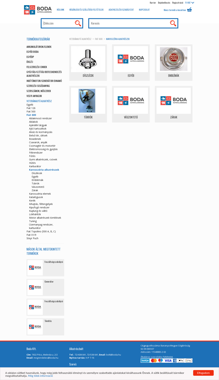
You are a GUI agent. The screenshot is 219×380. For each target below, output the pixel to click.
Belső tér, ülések (38, 135)
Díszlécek (37, 173)
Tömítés (48, 321)
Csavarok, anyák (38, 142)
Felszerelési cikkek (37, 67)
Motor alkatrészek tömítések (45, 217)
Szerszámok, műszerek (39, 91)
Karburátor (35, 166)
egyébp (30, 57)
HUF (189, 2)
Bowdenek (35, 138)
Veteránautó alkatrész (80, 39)
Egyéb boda (32, 51)
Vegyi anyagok (34, 96)
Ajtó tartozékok (37, 128)
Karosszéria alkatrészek (118, 39)
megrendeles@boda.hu (46, 357)
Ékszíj (30, 62)
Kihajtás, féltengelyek (41, 204)
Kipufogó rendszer (39, 207)
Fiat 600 (98, 39)
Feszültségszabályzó (53, 261)
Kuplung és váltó (38, 210)
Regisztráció (177, 2)
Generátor (49, 281)
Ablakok (33, 121)
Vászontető (38, 186)
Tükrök (35, 183)
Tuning (33, 221)
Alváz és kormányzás (40, 132)
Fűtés (32, 156)
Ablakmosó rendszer (40, 118)
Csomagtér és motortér (42, 145)
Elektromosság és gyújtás (43, 149)
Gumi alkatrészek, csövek (43, 159)
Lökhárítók (35, 214)
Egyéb (30, 104)
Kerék (32, 200)
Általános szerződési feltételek (157, 356)
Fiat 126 (31, 108)
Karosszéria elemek (40, 193)
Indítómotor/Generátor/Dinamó (44, 81)
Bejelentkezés (164, 2)
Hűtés (32, 162)
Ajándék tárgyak (38, 125)
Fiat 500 (31, 111)
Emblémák (37, 180)
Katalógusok (36, 197)
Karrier (153, 2)
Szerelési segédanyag (38, 86)
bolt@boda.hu (113, 354)
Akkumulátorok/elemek (39, 46)
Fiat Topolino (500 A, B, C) (41, 231)
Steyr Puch (32, 238)
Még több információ (40, 376)
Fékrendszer (36, 152)
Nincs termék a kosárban (178, 9)
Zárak (35, 190)
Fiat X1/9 (31, 234)
